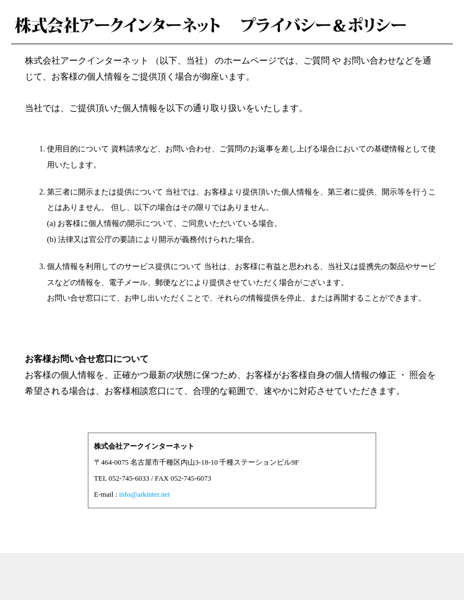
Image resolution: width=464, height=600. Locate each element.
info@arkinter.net (144, 494)
